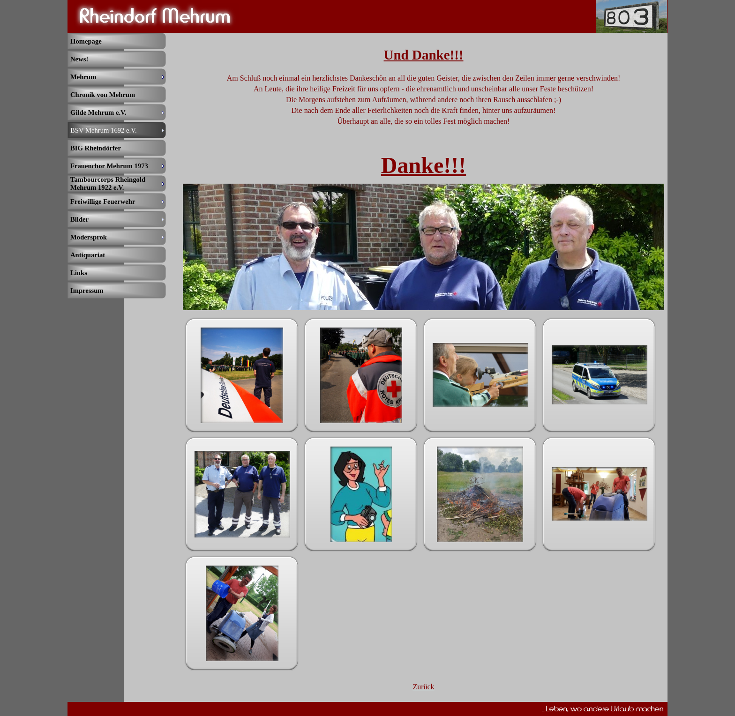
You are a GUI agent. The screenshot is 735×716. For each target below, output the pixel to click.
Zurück (423, 687)
